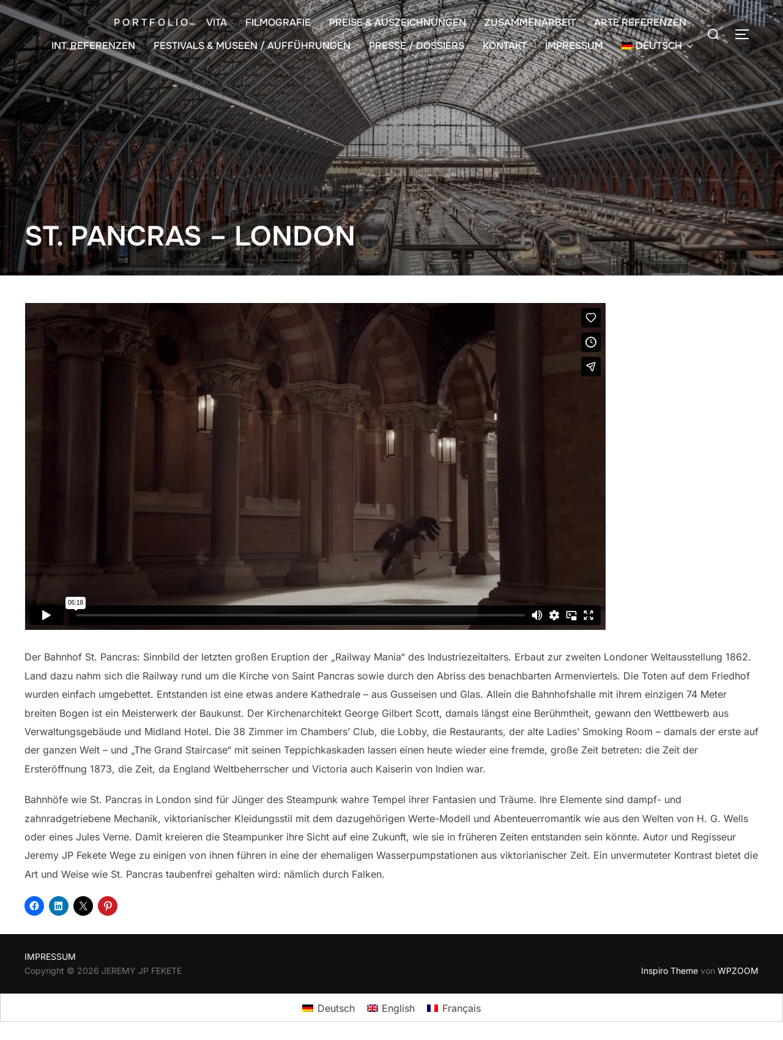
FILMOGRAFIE (278, 22)
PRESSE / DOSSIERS (416, 45)
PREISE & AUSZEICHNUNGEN (397, 22)
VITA (216, 22)
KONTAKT (505, 45)
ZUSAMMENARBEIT (530, 22)
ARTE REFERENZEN (640, 22)
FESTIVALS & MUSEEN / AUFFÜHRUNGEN (252, 45)
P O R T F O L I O (151, 22)
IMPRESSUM (574, 45)
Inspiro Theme (669, 970)
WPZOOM (738, 970)
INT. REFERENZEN (93, 45)
